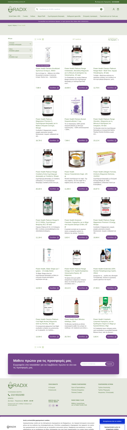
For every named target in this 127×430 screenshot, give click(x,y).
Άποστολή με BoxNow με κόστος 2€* (16, 1)
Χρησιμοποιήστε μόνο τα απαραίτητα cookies (112, 416)
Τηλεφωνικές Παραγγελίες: (108, 2)
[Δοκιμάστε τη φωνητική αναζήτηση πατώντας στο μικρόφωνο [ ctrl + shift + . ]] (101, 9)
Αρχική (10, 25)
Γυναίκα (25, 16)
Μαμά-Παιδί (41, 16)
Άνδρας (32, 16)
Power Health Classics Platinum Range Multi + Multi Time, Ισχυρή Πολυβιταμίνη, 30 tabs (105, 71)
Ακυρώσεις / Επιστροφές (106, 392)
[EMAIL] (93, 364)
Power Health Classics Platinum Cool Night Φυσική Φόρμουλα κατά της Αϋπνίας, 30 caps (47, 321)
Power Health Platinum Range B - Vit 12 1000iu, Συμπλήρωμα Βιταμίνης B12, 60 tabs (48, 222)
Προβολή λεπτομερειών (104, 426)
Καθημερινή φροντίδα (74, 16)
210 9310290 (17, 395)
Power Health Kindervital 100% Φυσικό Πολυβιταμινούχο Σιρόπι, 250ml (104, 271)
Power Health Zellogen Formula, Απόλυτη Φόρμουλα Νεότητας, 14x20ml (104, 174)
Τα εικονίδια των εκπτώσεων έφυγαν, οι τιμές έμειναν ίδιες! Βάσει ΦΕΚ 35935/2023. (63, 21)
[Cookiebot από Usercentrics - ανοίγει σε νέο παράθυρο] (11, 426)
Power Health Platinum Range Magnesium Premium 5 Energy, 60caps (104, 222)
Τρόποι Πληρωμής (104, 390)
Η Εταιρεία (52, 387)
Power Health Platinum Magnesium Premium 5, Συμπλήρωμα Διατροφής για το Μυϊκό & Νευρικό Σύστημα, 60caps (47, 123)
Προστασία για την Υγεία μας (109, 16)
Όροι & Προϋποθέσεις (78, 387)
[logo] (17, 9)
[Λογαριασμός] (114, 9)
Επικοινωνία (52, 390)
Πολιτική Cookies (76, 392)
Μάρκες (15, 25)
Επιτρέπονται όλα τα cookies (112, 409)
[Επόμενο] (43, 39)
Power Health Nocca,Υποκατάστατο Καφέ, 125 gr (76, 174)
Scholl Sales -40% (14, 16)
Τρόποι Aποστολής (104, 387)
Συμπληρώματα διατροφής (56, 16)
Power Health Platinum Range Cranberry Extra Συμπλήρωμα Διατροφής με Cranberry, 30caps (47, 174)
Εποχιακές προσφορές (90, 16)
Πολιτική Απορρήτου (77, 390)
